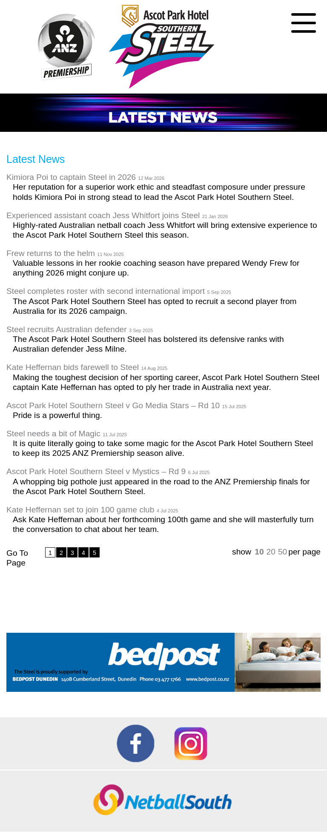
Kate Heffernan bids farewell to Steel (86, 367)
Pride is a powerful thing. (57, 415)
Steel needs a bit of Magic (66, 433)
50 (282, 551)
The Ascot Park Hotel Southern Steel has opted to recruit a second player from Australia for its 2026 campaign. (155, 306)
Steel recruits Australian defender (79, 329)
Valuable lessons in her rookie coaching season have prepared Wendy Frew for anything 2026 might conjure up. (156, 268)
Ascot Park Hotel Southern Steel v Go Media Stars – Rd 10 (126, 405)
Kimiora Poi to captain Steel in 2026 (85, 177)
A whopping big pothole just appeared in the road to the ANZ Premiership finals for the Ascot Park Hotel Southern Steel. (161, 486)
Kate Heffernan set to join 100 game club (92, 509)
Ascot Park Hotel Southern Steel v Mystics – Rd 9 (107, 471)
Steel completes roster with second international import (118, 291)
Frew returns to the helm (65, 253)
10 (259, 551)
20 (271, 551)
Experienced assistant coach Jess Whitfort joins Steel (117, 215)
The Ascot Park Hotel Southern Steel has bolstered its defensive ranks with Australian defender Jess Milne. (148, 344)
